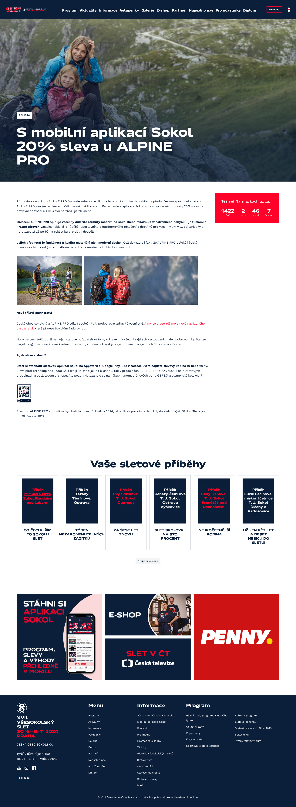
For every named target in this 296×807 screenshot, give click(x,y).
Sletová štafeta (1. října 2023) (254, 728)
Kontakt (142, 728)
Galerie (137, 8)
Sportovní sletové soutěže (202, 745)
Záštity (141, 747)
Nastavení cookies (186, 797)
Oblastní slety (195, 726)
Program (62, 8)
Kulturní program (246, 715)
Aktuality (80, 8)
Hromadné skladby (149, 740)
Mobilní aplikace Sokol (151, 721)
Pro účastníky (214, 8)
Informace (99, 8)
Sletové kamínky (245, 721)
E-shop (152, 8)
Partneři (168, 8)
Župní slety (193, 733)
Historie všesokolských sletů (155, 753)
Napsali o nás (189, 8)
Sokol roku (242, 734)
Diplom (234, 8)
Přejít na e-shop (148, 560)
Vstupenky (119, 8)
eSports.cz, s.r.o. (131, 797)
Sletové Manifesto (148, 772)
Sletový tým (144, 759)
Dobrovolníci (145, 766)
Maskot (141, 785)
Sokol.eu (112, 797)
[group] (37, 512)
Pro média (143, 734)
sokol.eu (273, 7)
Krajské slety (194, 739)
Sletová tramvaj (147, 779)
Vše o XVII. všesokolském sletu (156, 715)
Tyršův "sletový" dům (248, 740)
